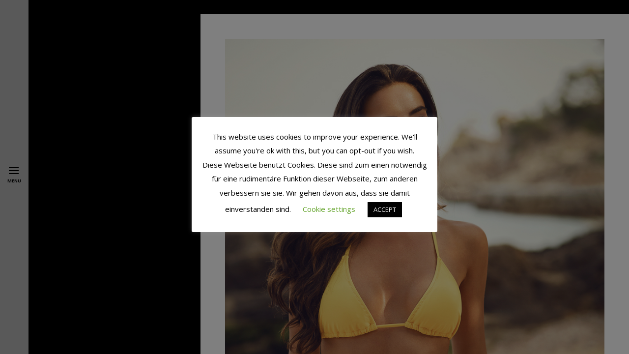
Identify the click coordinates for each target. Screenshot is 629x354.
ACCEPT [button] (384, 209)
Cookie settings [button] (329, 209)
